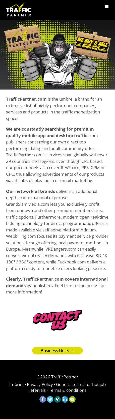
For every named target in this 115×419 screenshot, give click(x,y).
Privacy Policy (40, 384)
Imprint (16, 384)
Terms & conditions (67, 390)
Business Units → (57, 353)
